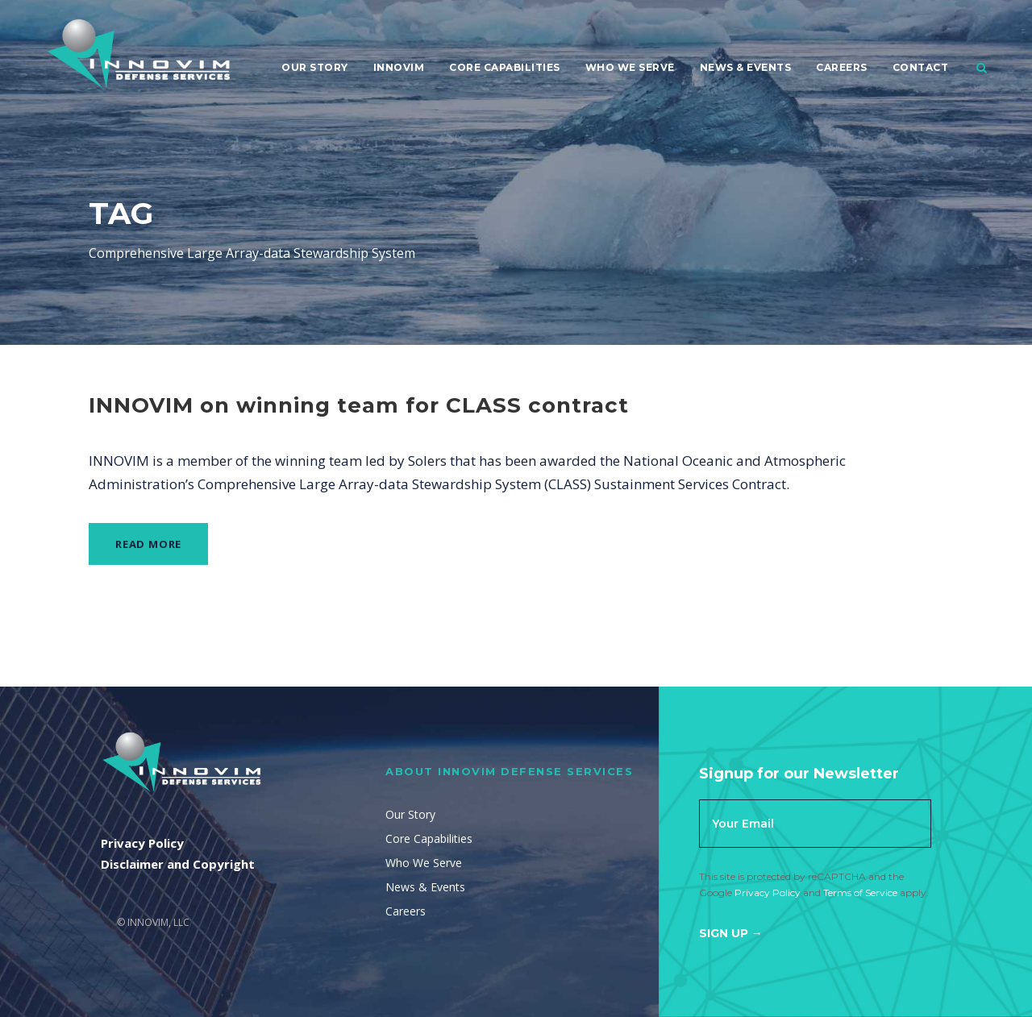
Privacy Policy (767, 892)
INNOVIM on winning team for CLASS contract (359, 405)
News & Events (746, 67)
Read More (148, 544)
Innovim (399, 67)
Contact (921, 67)
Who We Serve (630, 67)
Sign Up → (731, 933)
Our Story (314, 67)
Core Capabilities (504, 67)
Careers (842, 67)
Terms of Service (860, 892)
